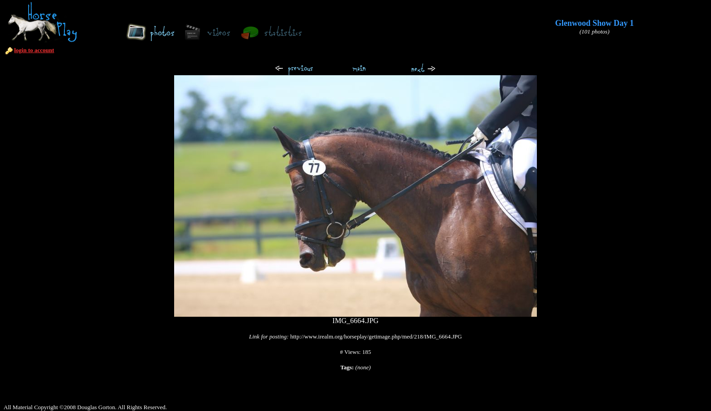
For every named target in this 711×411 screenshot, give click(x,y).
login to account (34, 50)
